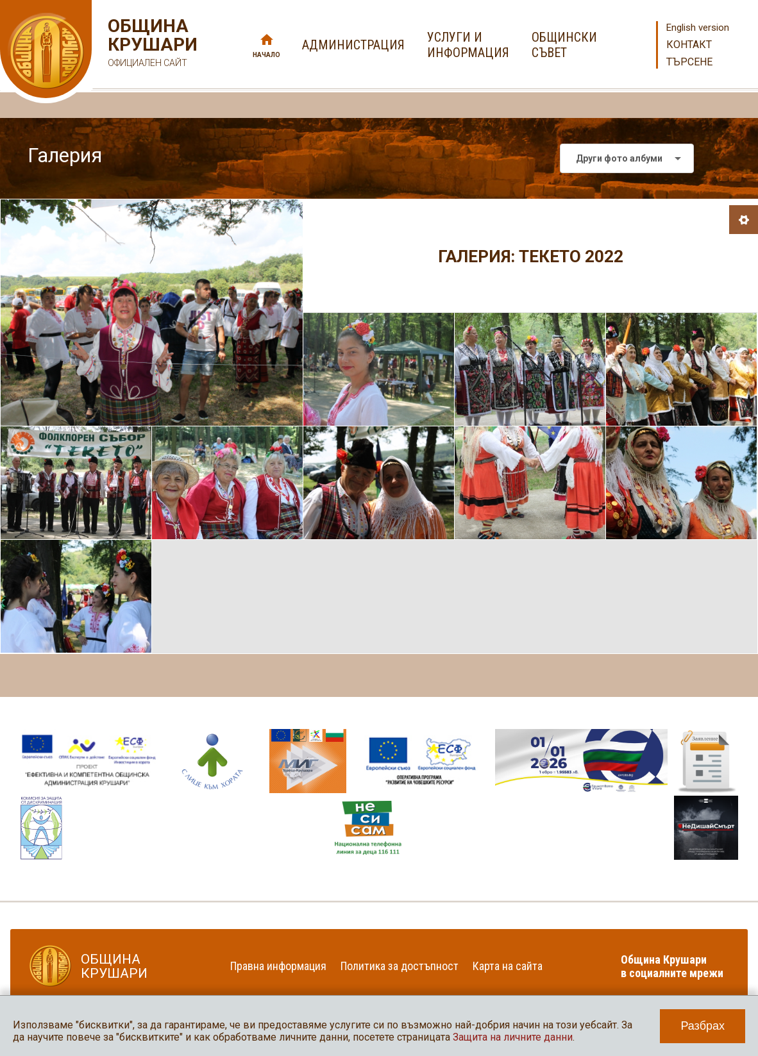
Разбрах (702, 1025)
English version (697, 27)
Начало (266, 54)
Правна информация (278, 966)
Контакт (689, 44)
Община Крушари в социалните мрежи (672, 966)
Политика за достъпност (400, 966)
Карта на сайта (508, 966)
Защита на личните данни (513, 1037)
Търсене (689, 62)
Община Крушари (151, 44)
